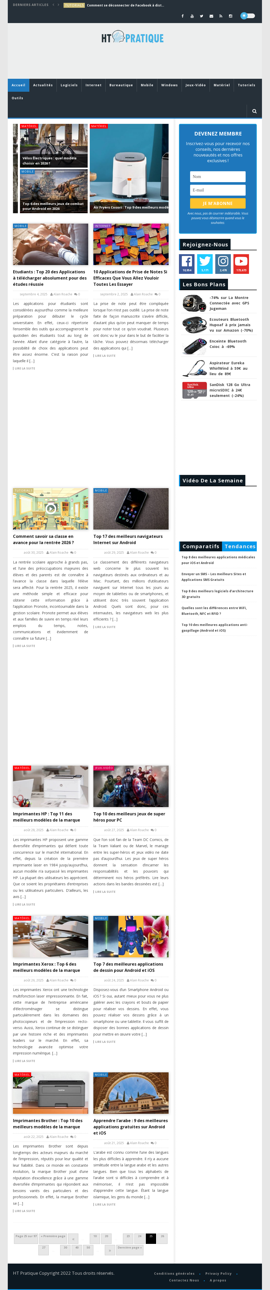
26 (162, 1236)
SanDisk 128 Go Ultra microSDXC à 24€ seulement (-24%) (230, 390)
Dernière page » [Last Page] (130, 1247)
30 (65, 1247)
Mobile (147, 85)
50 (88, 1247)
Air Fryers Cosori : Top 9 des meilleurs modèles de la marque (138, 207)
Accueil (18, 85)
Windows (169, 85)
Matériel (222, 85)
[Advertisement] (107, 62)
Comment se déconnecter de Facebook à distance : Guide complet (126, 5)
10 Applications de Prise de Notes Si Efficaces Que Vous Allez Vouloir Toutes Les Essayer (130, 278)
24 (139, 1236)
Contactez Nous (184, 1280)
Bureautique (121, 85)
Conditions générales (174, 1273)
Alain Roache (62, 294)
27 (43, 1247)
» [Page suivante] (110, 1250)
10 (94, 1236)
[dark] (247, 15)
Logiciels (69, 85)
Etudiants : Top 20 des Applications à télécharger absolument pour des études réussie (50, 278)
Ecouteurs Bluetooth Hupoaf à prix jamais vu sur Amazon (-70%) (231, 325)
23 (128, 1236)
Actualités (43, 85)
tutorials (74, 5)
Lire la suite (25, 368)
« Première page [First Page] (53, 1236)
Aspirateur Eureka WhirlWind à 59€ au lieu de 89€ (228, 368)
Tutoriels (246, 85)
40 (76, 1247)
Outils (17, 98)
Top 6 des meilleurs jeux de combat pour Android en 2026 (46, 206)
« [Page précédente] (73, 1239)
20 (106, 1236)
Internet (94, 85)
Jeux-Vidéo (196, 85)
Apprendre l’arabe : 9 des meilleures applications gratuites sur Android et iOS (130, 1127)
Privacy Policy (218, 1273)
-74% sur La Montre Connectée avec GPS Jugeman (229, 303)
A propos (218, 1280)
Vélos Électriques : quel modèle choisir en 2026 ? (43, 161)
